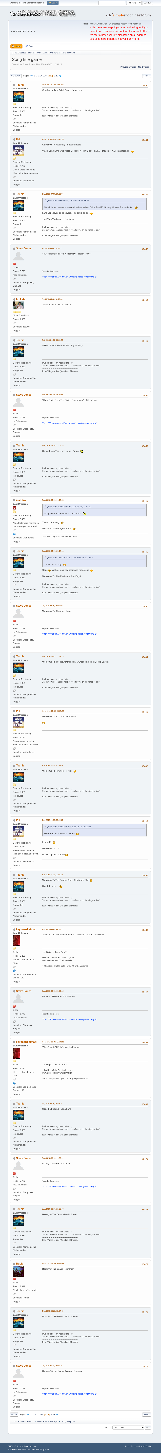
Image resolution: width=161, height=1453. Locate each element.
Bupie (19, 1263)
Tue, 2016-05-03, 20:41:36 (52, 875)
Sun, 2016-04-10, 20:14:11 (53, 551)
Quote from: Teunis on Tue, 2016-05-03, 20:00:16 (69, 827)
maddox (21, 500)
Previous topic (128, 67)
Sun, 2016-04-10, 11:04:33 (53, 445)
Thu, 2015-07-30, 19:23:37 (52, 194)
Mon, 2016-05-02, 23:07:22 (53, 711)
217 (40, 75)
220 (56, 75)
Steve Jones (23, 248)
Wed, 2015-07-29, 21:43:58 (53, 139)
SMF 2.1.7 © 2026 (15, 1446)
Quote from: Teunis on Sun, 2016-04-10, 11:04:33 (69, 507)
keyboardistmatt (26, 929)
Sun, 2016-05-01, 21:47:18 (53, 656)
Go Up (14, 1414)
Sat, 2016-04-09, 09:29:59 (52, 340)
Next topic (143, 67)
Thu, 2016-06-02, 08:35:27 (52, 929)
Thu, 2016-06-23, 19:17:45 (52, 1311)
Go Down (15, 76)
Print (146, 76)
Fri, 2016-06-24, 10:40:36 (52, 1366)
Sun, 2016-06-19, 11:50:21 (53, 1158)
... (37, 75)
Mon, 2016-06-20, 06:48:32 (53, 1264)
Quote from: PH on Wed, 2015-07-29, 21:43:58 (68, 200)
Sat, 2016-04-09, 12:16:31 (52, 395)
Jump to (107, 1427)
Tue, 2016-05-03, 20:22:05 (52, 820)
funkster (21, 299)
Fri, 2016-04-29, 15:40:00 (52, 606)
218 (45, 75)
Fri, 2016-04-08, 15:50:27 (52, 248)
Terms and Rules (137, 1446)
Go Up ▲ (149, 1446)
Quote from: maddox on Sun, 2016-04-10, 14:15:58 (70, 557)
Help (127, 1446)
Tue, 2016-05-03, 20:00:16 (52, 765)
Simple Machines (30, 1446)
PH (18, 139)
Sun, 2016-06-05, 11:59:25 (53, 991)
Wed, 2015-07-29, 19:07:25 (53, 85)
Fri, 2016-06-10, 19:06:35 (52, 1104)
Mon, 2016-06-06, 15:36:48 (53, 1042)
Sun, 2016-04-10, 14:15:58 (53, 500)
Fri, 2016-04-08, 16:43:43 (52, 299)
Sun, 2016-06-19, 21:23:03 (53, 1209)
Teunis (20, 84)
